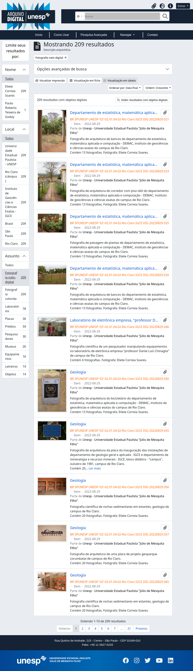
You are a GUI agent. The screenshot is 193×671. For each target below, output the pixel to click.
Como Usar (61, 34)
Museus (15, 347)
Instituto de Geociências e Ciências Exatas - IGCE (16, 202)
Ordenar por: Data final (124, 88)
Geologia (78, 372)
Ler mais (95, 468)
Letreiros (15, 367)
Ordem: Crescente (157, 88)
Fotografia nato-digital (16, 277)
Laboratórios (15, 308)
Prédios (15, 327)
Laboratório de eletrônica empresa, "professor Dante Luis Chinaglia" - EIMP (114, 320)
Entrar (182, 6)
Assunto (12, 256)
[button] (154, 6)
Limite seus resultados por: (15, 51)
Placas (15, 319)
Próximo (141, 628)
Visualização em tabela (119, 80)
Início (38, 34)
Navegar (126, 34)
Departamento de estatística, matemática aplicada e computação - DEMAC (114, 112)
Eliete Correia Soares (16, 91)
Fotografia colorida (16, 294)
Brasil (16, 224)
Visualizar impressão (50, 80)
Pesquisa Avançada (93, 34)
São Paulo (16, 233)
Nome (10, 69)
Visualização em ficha (85, 80)
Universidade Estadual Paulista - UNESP (16, 155)
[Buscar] (122, 16)
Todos (9, 79)
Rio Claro (16, 244)
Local (9, 129)
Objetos (15, 375)
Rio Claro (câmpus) (16, 176)
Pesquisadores (15, 336)
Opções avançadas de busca (62, 69)
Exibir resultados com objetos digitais (142, 100)
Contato (152, 34)
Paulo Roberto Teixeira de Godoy (15, 110)
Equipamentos (15, 356)
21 (129, 628)
